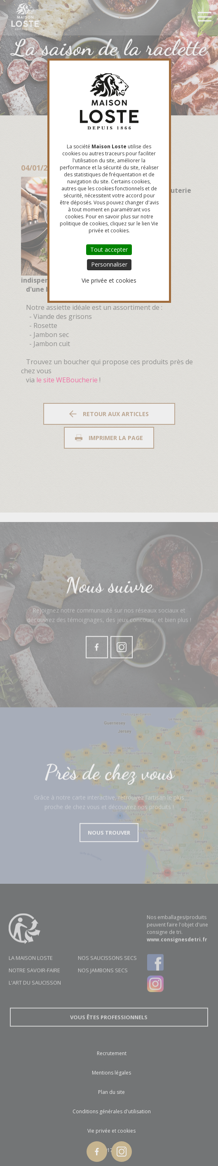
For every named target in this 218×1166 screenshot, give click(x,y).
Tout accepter (109, 249)
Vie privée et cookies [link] (109, 280)
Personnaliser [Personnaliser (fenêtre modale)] (109, 264)
